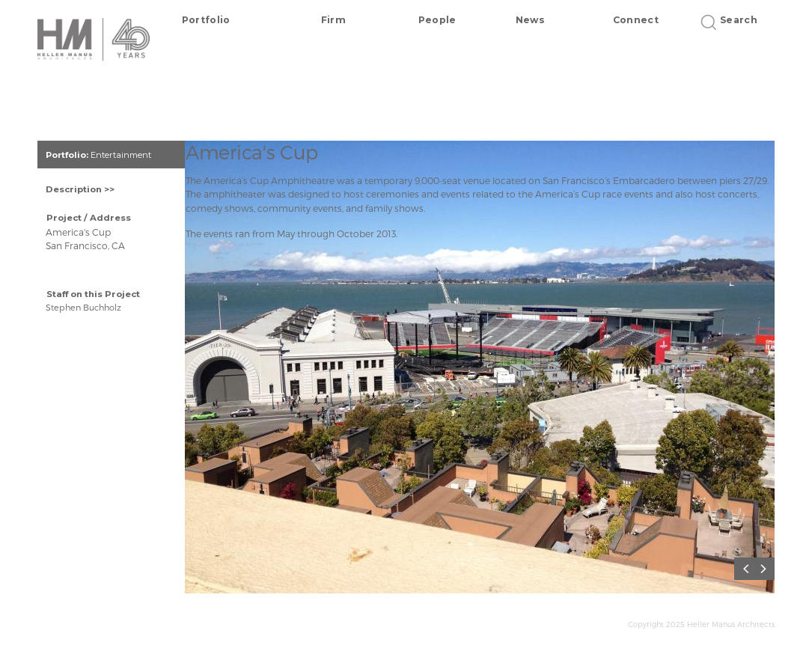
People (437, 19)
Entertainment (121, 155)
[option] (489, 372)
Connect (636, 19)
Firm (333, 19)
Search (733, 19)
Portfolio (206, 19)
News (530, 19)
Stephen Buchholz (83, 307)
